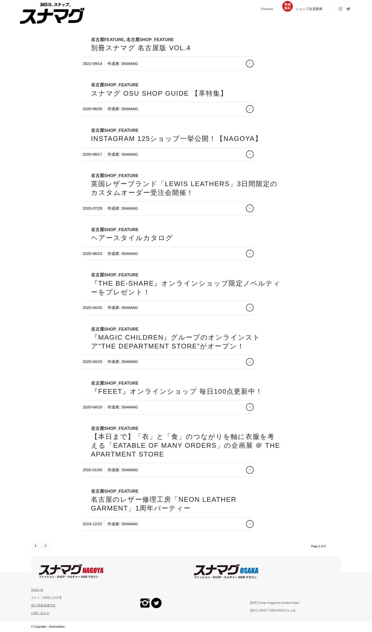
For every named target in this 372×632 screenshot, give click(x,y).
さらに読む (249, 63)
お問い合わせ (40, 613)
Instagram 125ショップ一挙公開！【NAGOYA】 (176, 138)
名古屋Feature (107, 39)
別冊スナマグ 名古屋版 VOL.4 (141, 48)
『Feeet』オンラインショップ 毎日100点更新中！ (177, 391)
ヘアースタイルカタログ (132, 238)
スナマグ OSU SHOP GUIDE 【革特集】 (159, 93)
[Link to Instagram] (340, 9)
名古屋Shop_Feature (150, 39)
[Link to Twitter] (348, 9)
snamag (129, 64)
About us (37, 590)
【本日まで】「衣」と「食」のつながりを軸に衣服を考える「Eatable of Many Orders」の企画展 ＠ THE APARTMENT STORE (185, 445)
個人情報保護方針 (43, 605)
